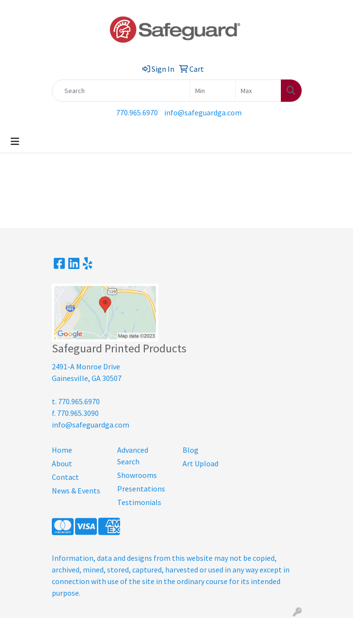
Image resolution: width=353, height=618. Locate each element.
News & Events (76, 490)
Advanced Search (132, 455)
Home (62, 450)
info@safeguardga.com (203, 112)
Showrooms (137, 475)
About (62, 463)
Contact (65, 477)
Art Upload (200, 463)
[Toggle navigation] (15, 141)
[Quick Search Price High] (258, 90)
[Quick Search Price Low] (213, 90)
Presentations (141, 488)
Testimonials (139, 502)
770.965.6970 (137, 112)
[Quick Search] (121, 90)
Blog (191, 450)
